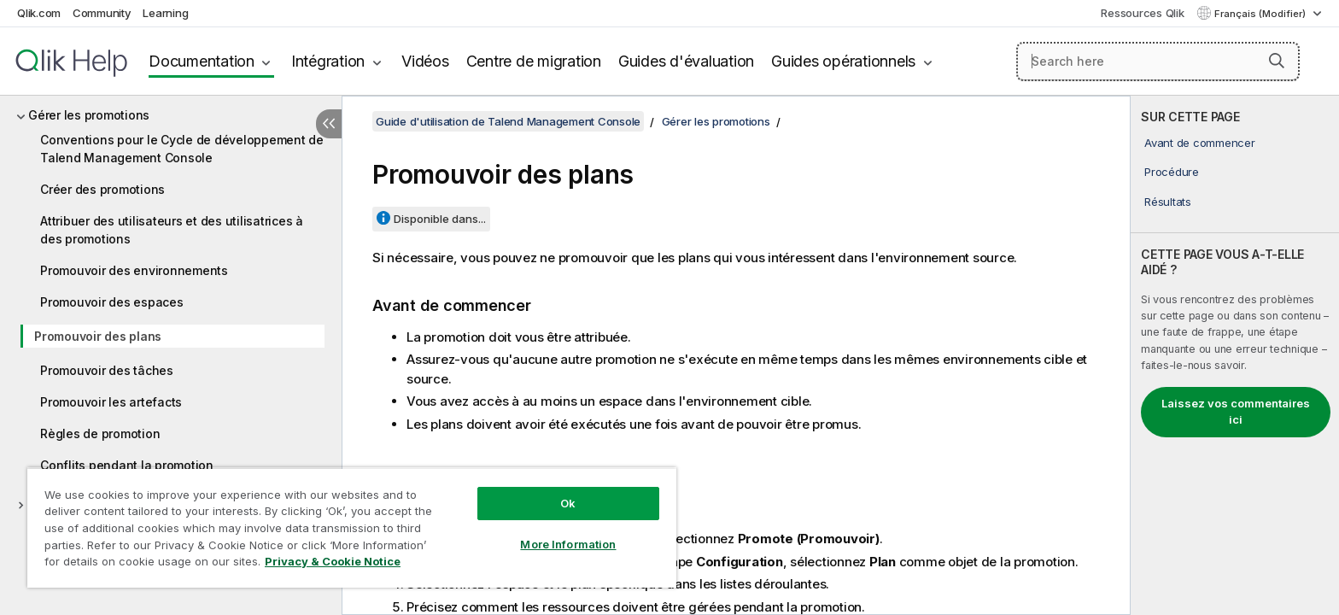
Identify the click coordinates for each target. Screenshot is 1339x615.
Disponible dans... (440, 219)
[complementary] (1235, 355)
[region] (351, 527)
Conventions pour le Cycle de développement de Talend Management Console (182, 148)
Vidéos (425, 61)
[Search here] (1158, 61)
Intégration (328, 61)
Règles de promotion (100, 433)
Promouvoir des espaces (112, 302)
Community (102, 13)
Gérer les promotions (88, 115)
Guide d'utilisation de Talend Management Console (508, 121)
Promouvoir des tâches (106, 370)
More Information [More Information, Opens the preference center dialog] (568, 544)
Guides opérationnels (843, 61)
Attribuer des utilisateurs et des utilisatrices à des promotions (171, 230)
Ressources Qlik (1142, 13)
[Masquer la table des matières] (329, 123)
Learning (165, 13)
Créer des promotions (102, 189)
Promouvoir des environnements (134, 270)
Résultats (1167, 201)
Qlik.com (39, 13)
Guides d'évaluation (686, 61)
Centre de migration (533, 61)
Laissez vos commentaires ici (1235, 411)
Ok (568, 503)
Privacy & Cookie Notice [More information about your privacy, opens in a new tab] (333, 561)
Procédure (1171, 172)
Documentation (201, 61)
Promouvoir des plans (97, 336)
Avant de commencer (1199, 142)
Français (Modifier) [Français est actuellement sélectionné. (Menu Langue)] (1261, 14)
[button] (1276, 60)
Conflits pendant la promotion (126, 465)
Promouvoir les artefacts (111, 402)
